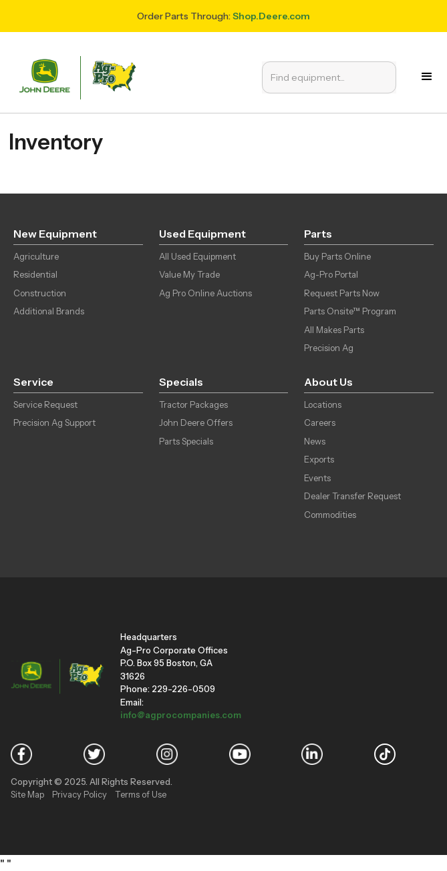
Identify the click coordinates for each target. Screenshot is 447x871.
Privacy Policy (79, 794)
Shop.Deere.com (271, 16)
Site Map (27, 794)
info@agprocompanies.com (180, 714)
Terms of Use (140, 794)
